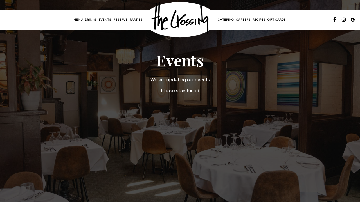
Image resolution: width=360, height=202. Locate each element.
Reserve (120, 20)
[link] (180, 20)
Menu (78, 20)
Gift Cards (276, 20)
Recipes (259, 20)
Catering (226, 20)
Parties (136, 20)
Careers (243, 20)
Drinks (90, 20)
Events (104, 20)
